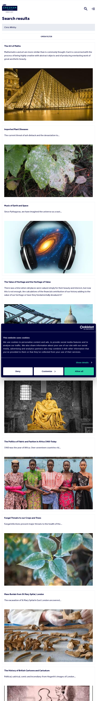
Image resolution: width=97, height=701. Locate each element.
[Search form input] (48, 27)
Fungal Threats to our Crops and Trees (22, 518)
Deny (17, 371)
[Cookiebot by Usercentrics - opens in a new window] (82, 328)
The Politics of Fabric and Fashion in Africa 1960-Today (30, 441)
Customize (48, 371)
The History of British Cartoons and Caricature (27, 670)
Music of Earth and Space (16, 205)
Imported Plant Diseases (16, 129)
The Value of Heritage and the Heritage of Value (27, 282)
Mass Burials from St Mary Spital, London (24, 594)
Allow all (79, 371)
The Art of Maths (12, 46)
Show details (82, 362)
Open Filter (46, 36)
